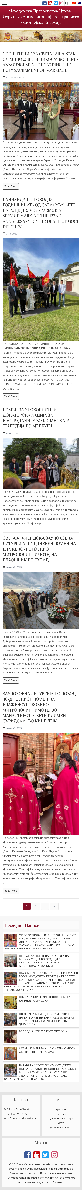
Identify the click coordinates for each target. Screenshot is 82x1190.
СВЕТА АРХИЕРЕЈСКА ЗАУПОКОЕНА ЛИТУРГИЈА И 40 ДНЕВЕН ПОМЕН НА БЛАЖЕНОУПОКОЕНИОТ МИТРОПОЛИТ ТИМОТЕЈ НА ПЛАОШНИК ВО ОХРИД (39, 549)
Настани (61, 1114)
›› (54, 906)
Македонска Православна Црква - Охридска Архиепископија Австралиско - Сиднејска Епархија (41, 16)
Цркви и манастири (61, 1118)
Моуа (60, 1123)
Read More (10, 186)
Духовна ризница (61, 1127)
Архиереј (60, 1109)
